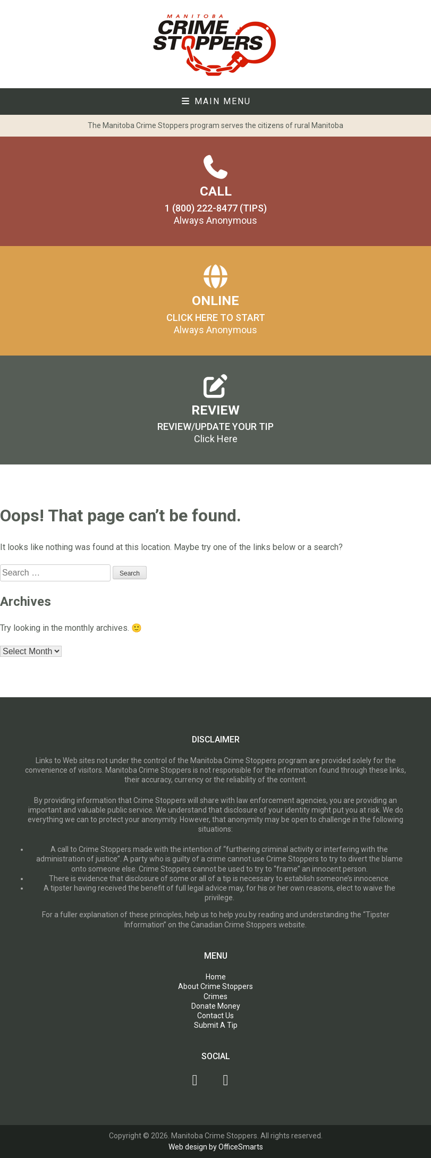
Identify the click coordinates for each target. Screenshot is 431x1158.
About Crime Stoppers (215, 986)
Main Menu (216, 101)
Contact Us (215, 1015)
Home (216, 977)
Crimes (215, 996)
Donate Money (215, 1006)
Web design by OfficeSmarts (215, 1147)
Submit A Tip (216, 1025)
